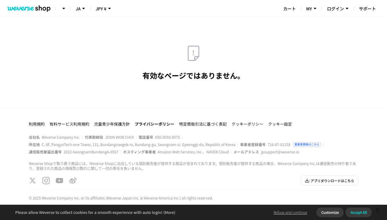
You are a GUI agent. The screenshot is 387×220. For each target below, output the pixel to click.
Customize (330, 212)
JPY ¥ (100, 9)
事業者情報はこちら (307, 144)
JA (78, 9)
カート (289, 9)
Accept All (358, 212)
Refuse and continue (290, 212)
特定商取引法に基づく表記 (203, 124)
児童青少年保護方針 (112, 124)
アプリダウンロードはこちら (329, 180)
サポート (367, 9)
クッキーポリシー (247, 124)
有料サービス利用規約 (69, 124)
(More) (169, 212)
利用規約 (37, 124)
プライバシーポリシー (154, 124)
